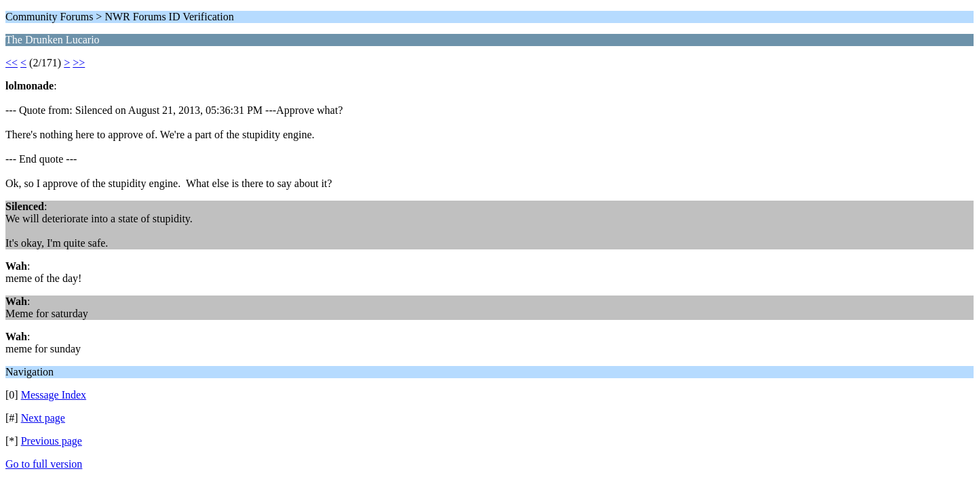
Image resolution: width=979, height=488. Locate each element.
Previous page (51, 441)
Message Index (53, 395)
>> (79, 62)
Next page (43, 418)
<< (11, 62)
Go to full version (43, 464)
